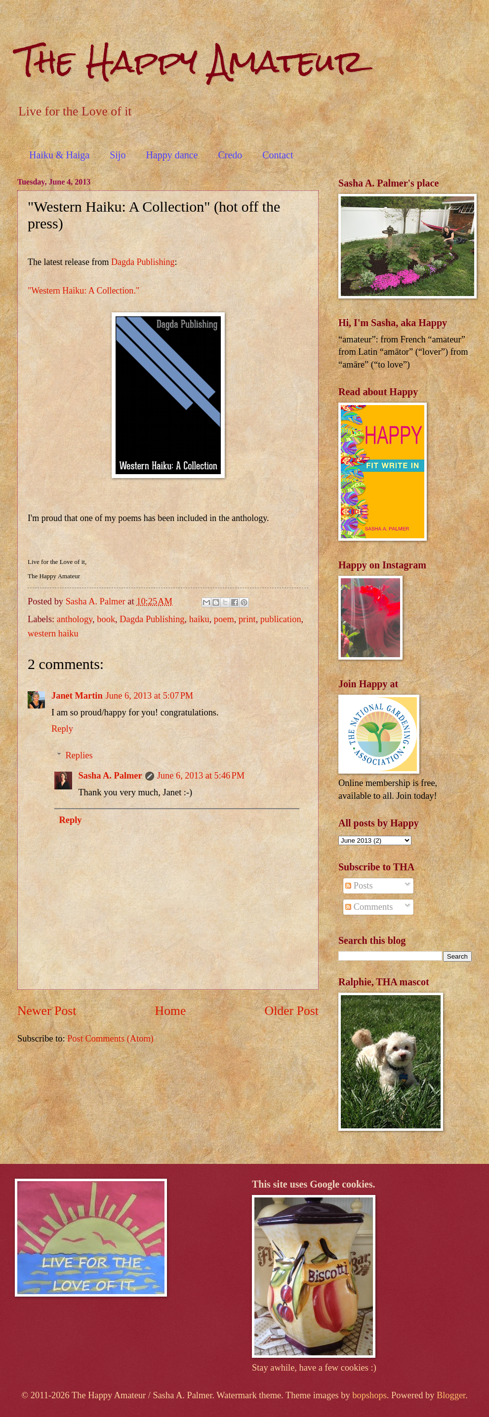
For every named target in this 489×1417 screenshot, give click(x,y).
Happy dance (172, 154)
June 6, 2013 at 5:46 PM (201, 776)
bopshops (369, 1395)
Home (170, 1011)
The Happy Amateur (190, 61)
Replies (78, 755)
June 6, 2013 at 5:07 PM (150, 696)
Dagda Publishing (152, 619)
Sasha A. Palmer (110, 776)
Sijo (117, 154)
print (247, 619)
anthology (74, 619)
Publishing (154, 262)
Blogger (451, 1395)
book (106, 619)
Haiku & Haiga (59, 154)
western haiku (53, 633)
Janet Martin (77, 696)
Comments (369, 907)
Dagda (122, 262)
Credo (230, 154)
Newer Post (46, 1011)
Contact (277, 154)
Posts (358, 886)
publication (280, 619)
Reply (62, 729)
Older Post (292, 1011)
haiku (199, 619)
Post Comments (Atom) (110, 1039)
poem (224, 619)
